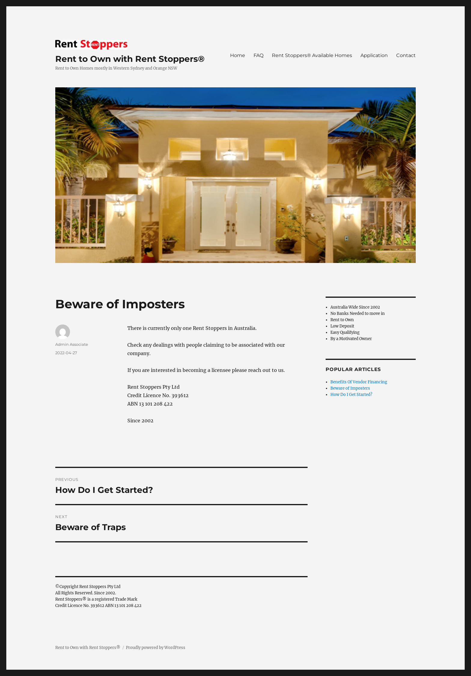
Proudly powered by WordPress (155, 647)
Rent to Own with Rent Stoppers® (130, 59)
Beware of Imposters (350, 388)
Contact (406, 55)
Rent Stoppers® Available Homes (312, 55)
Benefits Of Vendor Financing (358, 382)
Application (374, 55)
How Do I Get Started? (351, 394)
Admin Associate (71, 344)
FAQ (258, 55)
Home (237, 55)
